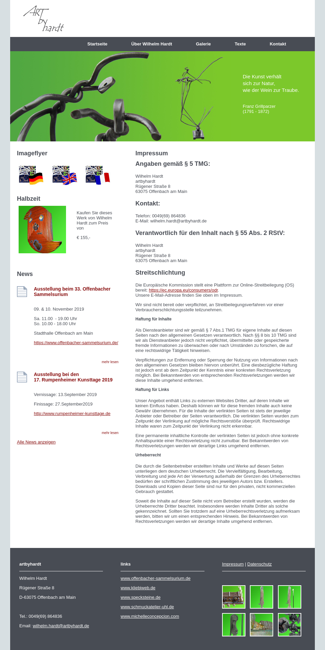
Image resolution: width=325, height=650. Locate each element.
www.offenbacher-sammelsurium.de (155, 578)
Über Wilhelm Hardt (154, 43)
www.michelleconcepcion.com (150, 616)
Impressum (233, 564)
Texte (243, 43)
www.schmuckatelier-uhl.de (147, 606)
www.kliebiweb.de (138, 587)
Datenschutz (259, 564)
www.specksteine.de (140, 597)
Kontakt (280, 43)
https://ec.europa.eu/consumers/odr (183, 290)
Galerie (206, 43)
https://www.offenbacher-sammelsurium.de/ (76, 342)
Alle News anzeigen (36, 442)
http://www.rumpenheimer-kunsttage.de (72, 413)
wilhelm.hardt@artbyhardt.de (61, 625)
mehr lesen (110, 362)
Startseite (99, 43)
